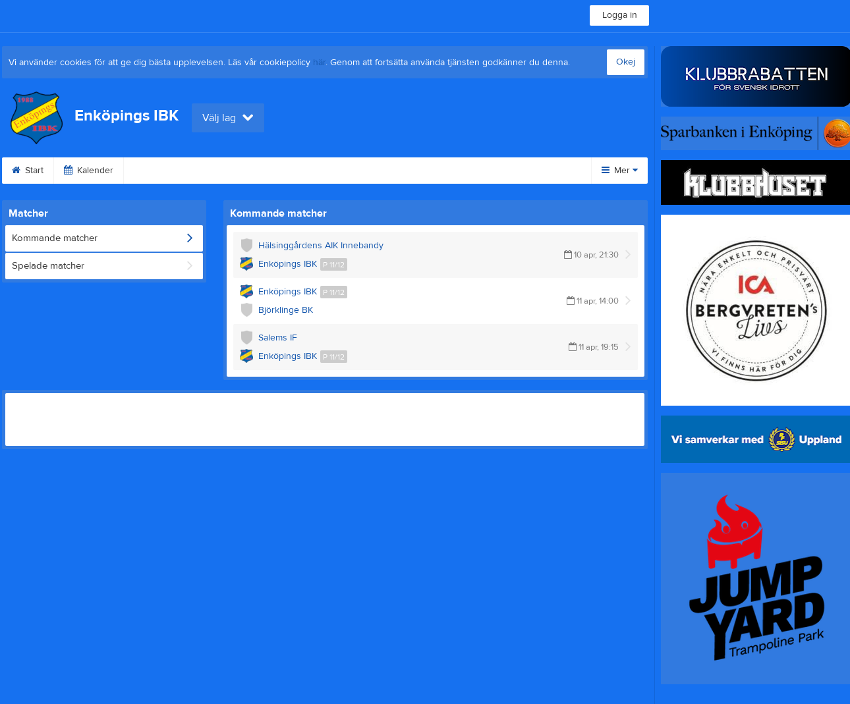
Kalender (88, 170)
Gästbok (355, 170)
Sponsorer (427, 170)
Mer (620, 170)
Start (27, 170)
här (319, 62)
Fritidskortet (164, 170)
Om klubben (507, 170)
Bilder (234, 170)
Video (292, 170)
